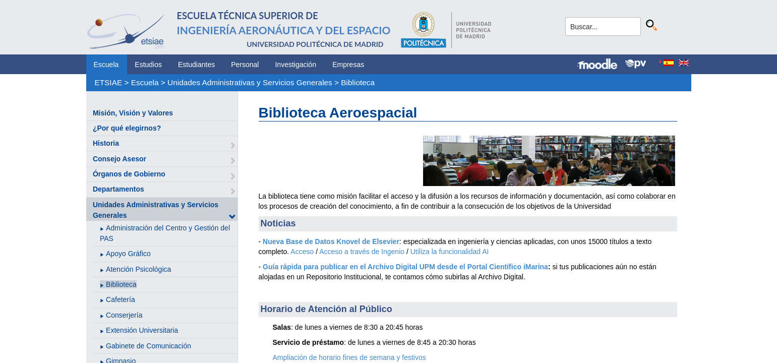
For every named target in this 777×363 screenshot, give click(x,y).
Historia (106, 143)
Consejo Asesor (119, 159)
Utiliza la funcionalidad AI (449, 252)
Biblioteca (358, 82)
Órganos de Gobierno (129, 174)
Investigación (295, 64)
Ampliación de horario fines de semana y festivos (349, 357)
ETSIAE (108, 82)
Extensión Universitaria (142, 330)
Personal (245, 64)
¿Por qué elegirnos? (127, 128)
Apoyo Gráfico (128, 254)
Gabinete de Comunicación (148, 346)
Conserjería (124, 315)
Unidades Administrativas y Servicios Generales (249, 82)
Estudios (148, 64)
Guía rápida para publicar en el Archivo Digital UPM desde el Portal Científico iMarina (405, 267)
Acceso (302, 252)
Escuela (106, 64)
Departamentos (118, 189)
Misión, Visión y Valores (133, 113)
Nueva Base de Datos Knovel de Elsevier (331, 241)
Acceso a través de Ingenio (361, 252)
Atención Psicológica (138, 269)
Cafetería (120, 299)
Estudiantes (196, 64)
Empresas (348, 64)
